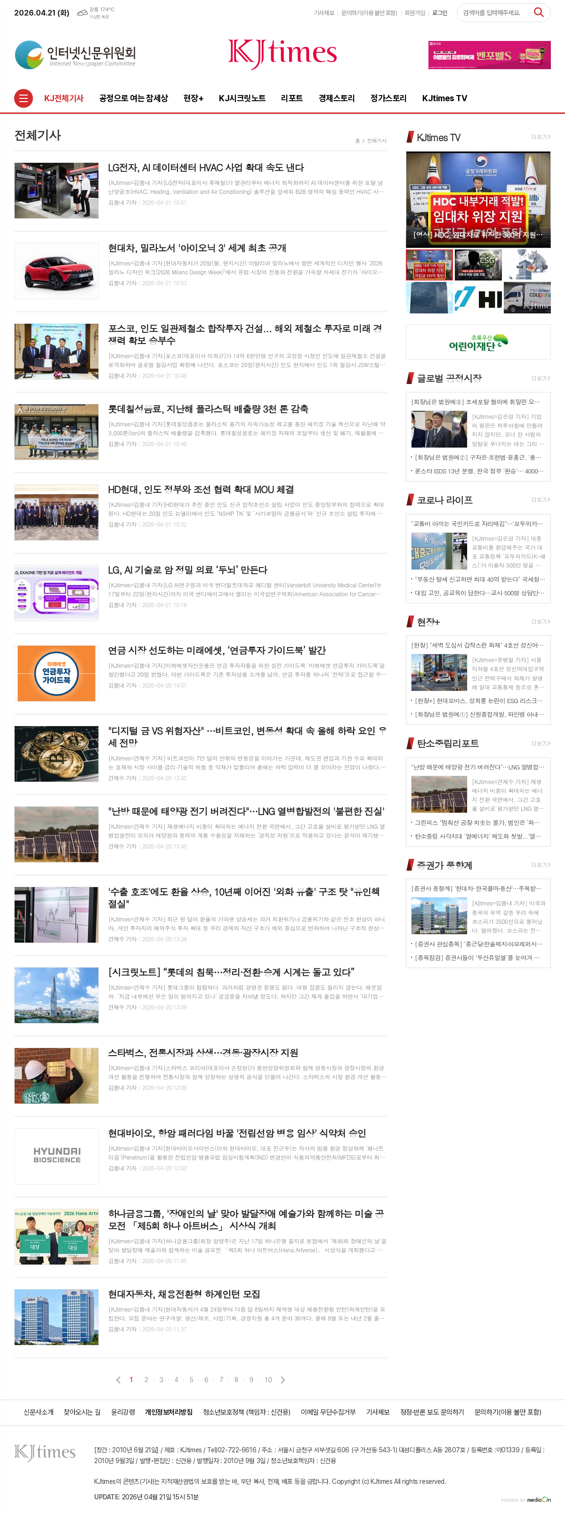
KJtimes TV (438, 137)
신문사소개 (38, 1412)
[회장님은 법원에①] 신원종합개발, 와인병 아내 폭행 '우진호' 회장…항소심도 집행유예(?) (480, 714)
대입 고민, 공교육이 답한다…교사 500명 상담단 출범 (480, 592)
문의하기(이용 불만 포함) (369, 12)
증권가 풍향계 (444, 865)
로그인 (439, 12)
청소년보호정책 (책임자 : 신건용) (247, 1412)
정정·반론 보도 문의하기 (432, 1412)
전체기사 (377, 140)
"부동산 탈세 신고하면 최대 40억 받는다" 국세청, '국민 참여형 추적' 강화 (480, 579)
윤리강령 (123, 1412)
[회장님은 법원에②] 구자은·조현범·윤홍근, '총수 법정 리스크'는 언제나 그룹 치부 (480, 457)
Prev (418, 199)
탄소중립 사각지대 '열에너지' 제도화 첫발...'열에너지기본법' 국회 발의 (480, 836)
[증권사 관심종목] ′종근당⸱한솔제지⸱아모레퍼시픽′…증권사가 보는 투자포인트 (480, 943)
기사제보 (324, 12)
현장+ (428, 621)
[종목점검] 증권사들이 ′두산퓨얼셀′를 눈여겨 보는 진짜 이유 (480, 957)
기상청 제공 (98, 17)
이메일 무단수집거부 (328, 1412)
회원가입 (415, 12)
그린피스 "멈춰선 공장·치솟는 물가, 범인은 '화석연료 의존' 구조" (480, 822)
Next (539, 199)
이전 (118, 1380)
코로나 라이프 (444, 500)
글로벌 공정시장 (449, 378)
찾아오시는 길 (82, 1412)
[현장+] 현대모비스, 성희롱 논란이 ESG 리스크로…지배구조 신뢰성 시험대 (480, 700)
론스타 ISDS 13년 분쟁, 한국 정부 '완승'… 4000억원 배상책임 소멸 (480, 470)
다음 (282, 1380)
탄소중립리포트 (448, 743)
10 (268, 1379)
